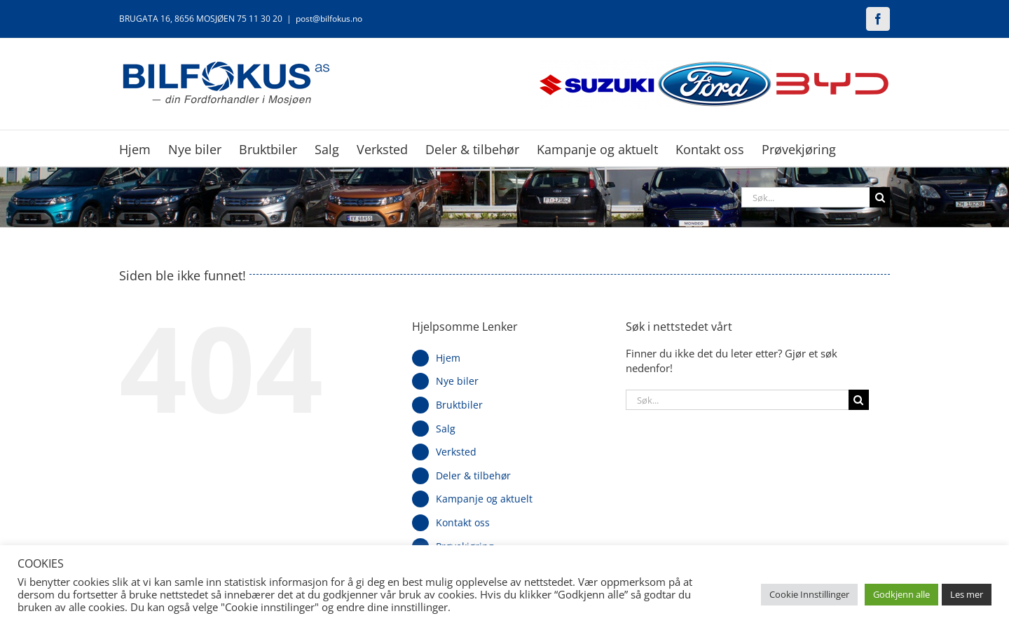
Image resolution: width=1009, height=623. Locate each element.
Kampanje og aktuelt (484, 498)
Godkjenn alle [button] (901, 594)
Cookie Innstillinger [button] (809, 594)
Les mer (966, 594)
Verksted (456, 451)
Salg (445, 428)
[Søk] (880, 197)
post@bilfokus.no (329, 19)
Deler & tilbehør (473, 475)
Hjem (448, 357)
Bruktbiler (459, 404)
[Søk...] (805, 197)
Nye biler (457, 381)
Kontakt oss (463, 522)
